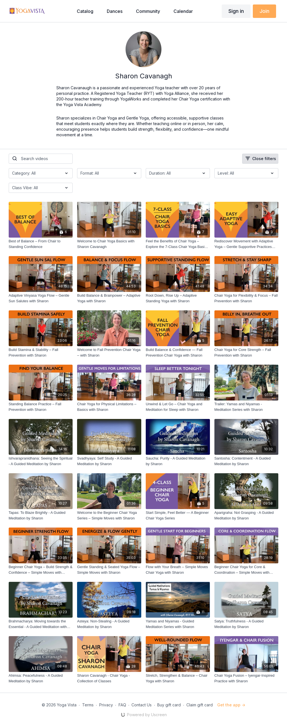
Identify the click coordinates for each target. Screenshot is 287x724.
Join (264, 11)
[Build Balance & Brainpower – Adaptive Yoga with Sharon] (109, 298)
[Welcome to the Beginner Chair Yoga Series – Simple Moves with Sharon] (109, 515)
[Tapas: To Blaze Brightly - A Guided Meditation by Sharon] (41, 515)
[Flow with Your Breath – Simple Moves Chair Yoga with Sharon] (178, 569)
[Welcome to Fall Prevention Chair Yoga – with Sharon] (109, 352)
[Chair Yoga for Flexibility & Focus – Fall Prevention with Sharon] (246, 298)
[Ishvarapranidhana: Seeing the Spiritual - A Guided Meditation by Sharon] (41, 461)
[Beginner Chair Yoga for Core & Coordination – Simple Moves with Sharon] (246, 569)
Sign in (236, 11)
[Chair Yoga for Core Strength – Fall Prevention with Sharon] (246, 352)
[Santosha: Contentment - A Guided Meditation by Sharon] (246, 461)
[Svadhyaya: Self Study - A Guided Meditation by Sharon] (109, 461)
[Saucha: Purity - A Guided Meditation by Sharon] (178, 461)
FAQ (122, 704)
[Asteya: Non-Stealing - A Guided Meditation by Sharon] (109, 623)
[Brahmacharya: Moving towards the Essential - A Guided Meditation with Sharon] (41, 623)
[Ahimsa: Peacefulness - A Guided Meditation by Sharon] (41, 678)
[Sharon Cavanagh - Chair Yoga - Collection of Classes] (109, 678)
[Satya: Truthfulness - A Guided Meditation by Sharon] (246, 623)
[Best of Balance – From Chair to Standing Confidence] (41, 243)
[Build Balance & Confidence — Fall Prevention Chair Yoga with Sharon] (178, 352)
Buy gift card (169, 704)
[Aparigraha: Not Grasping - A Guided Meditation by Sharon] (246, 515)
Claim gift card (199, 704)
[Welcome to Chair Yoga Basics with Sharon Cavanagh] (109, 243)
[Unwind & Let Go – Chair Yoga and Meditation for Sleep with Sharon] (178, 406)
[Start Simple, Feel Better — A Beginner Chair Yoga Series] (178, 515)
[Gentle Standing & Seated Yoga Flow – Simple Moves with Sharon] (109, 569)
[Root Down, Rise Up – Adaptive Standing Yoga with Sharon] (178, 298)
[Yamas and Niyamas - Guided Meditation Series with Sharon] (178, 623)
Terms (88, 704)
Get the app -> (231, 704)
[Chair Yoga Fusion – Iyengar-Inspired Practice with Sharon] (246, 678)
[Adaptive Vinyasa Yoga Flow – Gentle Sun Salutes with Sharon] (41, 298)
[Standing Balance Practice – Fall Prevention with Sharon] (41, 406)
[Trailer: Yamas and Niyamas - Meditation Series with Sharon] (246, 406)
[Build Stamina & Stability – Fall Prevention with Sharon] (41, 352)
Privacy (106, 704)
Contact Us (141, 704)
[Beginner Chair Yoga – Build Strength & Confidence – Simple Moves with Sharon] (41, 569)
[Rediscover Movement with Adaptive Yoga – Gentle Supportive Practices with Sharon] (246, 243)
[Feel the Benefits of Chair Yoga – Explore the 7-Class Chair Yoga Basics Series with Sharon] (178, 243)
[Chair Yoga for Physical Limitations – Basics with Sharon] (109, 406)
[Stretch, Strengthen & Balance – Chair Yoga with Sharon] (178, 678)
